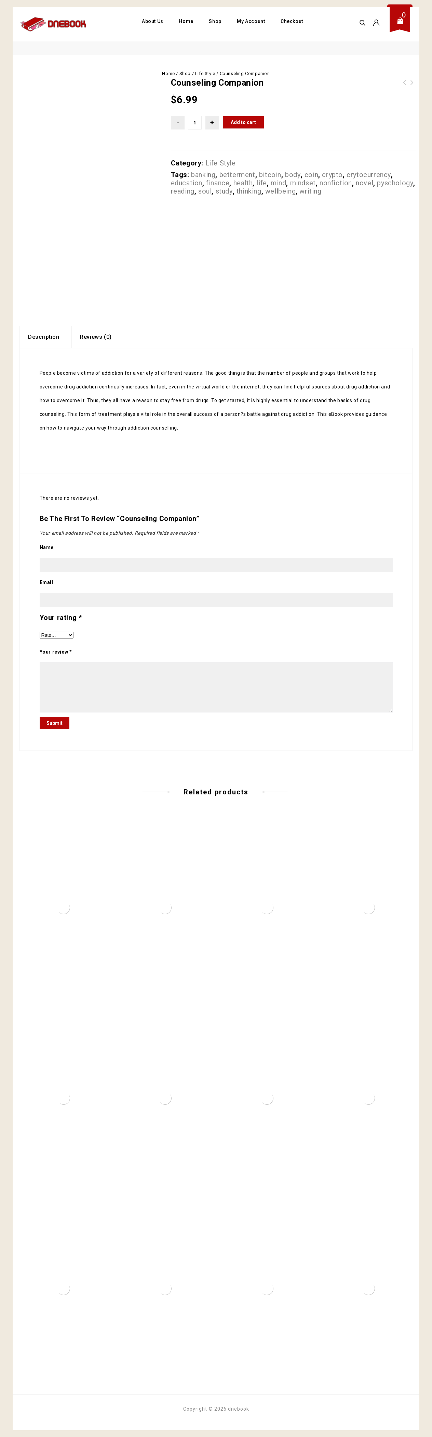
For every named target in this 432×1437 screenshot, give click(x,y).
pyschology (395, 183)
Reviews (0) (96, 337)
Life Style (205, 73)
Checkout (292, 21)
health (243, 183)
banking (203, 175)
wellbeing (280, 191)
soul (205, 191)
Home (186, 21)
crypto (332, 175)
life (261, 183)
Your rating (61, 618)
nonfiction (336, 183)
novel (364, 183)
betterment (237, 175)
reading (182, 191)
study (224, 191)
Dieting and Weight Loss (404, 86)
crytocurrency (369, 175)
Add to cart (243, 122)
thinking (249, 191)
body (292, 175)
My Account (251, 21)
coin (311, 175)
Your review (56, 652)
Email (46, 582)
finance (217, 183)
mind (278, 183)
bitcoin (270, 175)
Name (47, 547)
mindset (303, 183)
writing (310, 191)
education (186, 183)
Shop (215, 21)
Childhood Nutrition (412, 86)
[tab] (43, 337)
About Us (152, 21)
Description (43, 337)
